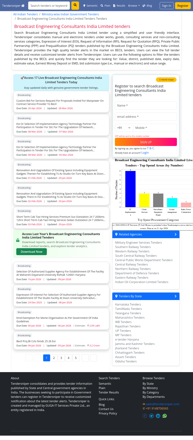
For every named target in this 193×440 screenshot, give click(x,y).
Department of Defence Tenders (137, 273)
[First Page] (28, 357)
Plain (105, 5)
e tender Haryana (127, 339)
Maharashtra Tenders (130, 318)
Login (145, 153)
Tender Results (109, 392)
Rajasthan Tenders (127, 326)
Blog (147, 5)
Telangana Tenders (128, 313)
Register (182, 6)
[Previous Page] (37, 357)
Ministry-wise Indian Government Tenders (70, 14)
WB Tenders (123, 322)
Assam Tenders (125, 357)
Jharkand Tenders (127, 348)
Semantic (90, 5)
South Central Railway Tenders (136, 256)
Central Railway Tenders (131, 264)
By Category (151, 392)
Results (119, 5)
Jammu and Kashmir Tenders (135, 344)
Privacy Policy (108, 413)
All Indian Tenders (25, 14)
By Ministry (150, 388)
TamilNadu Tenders (128, 309)
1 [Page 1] (46, 358)
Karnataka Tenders (128, 304)
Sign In (166, 6)
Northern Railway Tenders (133, 269)
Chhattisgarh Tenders (130, 353)
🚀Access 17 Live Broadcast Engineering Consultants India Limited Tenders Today (61, 83)
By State (148, 384)
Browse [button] (133, 5)
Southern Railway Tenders (133, 247)
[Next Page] (85, 357)
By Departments (154, 397)
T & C (150, 148)
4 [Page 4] (68, 358)
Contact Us (106, 409)
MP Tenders (123, 335)
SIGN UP (145, 142)
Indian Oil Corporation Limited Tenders (141, 282)
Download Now (31, 252)
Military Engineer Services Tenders (138, 243)
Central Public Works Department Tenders (144, 260)
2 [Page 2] (54, 358)
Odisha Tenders (126, 361)
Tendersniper (13, 6)
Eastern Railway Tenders (131, 278)
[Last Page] (93, 357)
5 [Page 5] (76, 358)
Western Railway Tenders (132, 251)
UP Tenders (123, 331)
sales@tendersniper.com (162, 404)
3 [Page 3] (61, 358)
